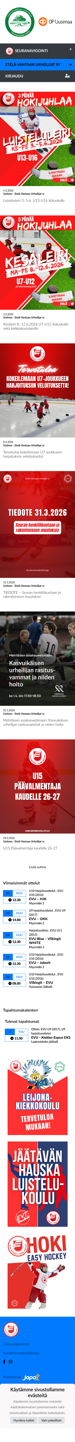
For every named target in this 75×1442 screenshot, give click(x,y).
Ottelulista (13, 1052)
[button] (5, 110)
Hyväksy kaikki (24, 1420)
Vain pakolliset (51, 1420)
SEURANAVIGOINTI (40, 49)
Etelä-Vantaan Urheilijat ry (40, 64)
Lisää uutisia (37, 923)
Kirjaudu (37, 76)
